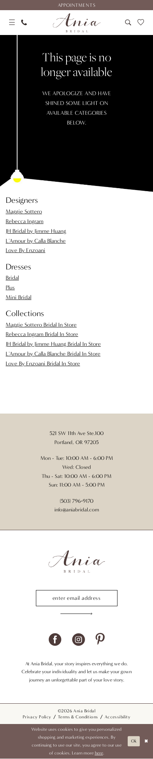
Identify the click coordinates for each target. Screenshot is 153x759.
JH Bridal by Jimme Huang (36, 231)
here (99, 753)
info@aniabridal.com (76, 510)
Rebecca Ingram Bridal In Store (42, 334)
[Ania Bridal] (76, 22)
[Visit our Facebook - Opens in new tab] (55, 639)
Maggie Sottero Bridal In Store (41, 324)
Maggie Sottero (24, 211)
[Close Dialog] (146, 741)
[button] (12, 23)
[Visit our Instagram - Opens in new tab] (78, 639)
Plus (10, 287)
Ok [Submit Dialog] (133, 741)
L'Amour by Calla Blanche (36, 240)
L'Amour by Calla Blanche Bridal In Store (53, 353)
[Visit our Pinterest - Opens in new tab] (100, 639)
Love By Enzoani (25, 250)
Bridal (12, 277)
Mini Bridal (18, 297)
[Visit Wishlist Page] (140, 22)
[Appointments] (76, 5)
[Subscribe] (77, 614)
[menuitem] (76, 5)
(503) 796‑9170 (76, 501)
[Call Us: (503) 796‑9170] (24, 23)
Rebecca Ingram (24, 221)
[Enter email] (76, 598)
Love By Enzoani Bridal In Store (43, 363)
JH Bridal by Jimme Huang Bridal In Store (53, 344)
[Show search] (128, 23)
